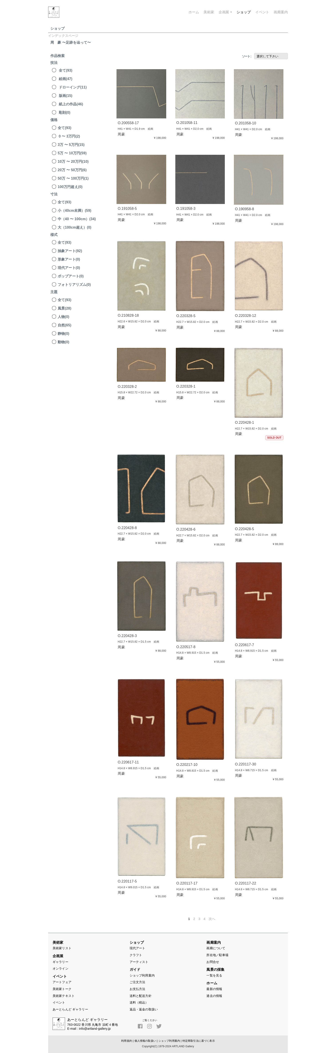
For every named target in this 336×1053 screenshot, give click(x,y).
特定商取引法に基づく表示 (198, 1040)
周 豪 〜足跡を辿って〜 (70, 42)
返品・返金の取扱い (144, 1009)
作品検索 (57, 56)
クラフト (136, 955)
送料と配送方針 (141, 996)
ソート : (246, 56)
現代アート (137, 948)
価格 (53, 120)
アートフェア (62, 982)
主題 (53, 292)
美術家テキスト (64, 996)
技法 (53, 63)
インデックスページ (63, 35)
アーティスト (139, 962)
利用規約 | (127, 1040)
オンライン (60, 968)
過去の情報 (214, 996)
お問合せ (212, 962)
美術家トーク (62, 989)
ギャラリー (60, 962)
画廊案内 (281, 12)
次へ (212, 919)
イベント (59, 1002)
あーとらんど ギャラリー (70, 1009)
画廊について (215, 948)
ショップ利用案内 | (170, 1040)
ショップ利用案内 (142, 975)
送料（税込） (139, 1002)
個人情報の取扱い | (146, 1040)
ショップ (57, 28)
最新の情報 (214, 989)
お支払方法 (137, 989)
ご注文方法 (137, 982)
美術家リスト (62, 948)
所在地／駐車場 (217, 955)
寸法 (53, 194)
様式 (53, 235)
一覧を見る (214, 975)
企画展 (225, 12)
